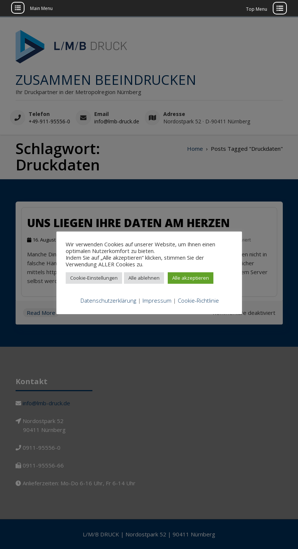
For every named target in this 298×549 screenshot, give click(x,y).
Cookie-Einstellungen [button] (94, 277)
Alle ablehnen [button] (144, 277)
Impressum (157, 300)
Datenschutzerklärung (108, 300)
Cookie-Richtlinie (198, 300)
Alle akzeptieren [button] (190, 277)
